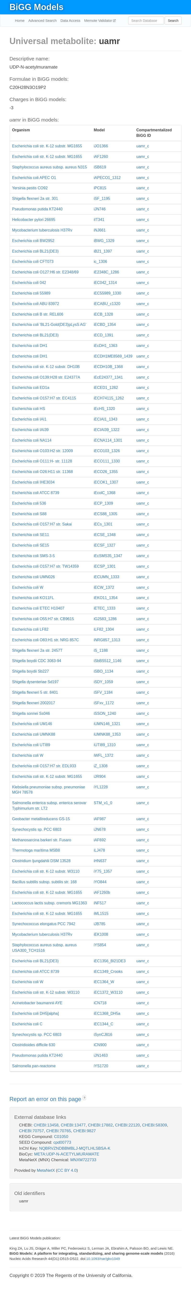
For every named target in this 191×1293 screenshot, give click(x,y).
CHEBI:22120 (127, 1125)
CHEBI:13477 (73, 1125)
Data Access (70, 20)
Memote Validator (98, 20)
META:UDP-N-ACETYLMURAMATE (66, 1154)
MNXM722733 (83, 1160)
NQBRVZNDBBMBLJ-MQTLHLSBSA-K (74, 1148)
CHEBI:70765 (58, 1131)
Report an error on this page (46, 1099)
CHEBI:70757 (31, 1131)
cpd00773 (62, 1142)
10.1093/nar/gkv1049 (103, 1259)
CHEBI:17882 (100, 1125)
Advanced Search (42, 20)
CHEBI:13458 (46, 1125)
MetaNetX (46, 1170)
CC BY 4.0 (66, 1170)
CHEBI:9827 (84, 1131)
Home (20, 20)
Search (173, 21)
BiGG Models (37, 7)
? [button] (84, 1098)
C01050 (61, 1136)
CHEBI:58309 (154, 1125)
